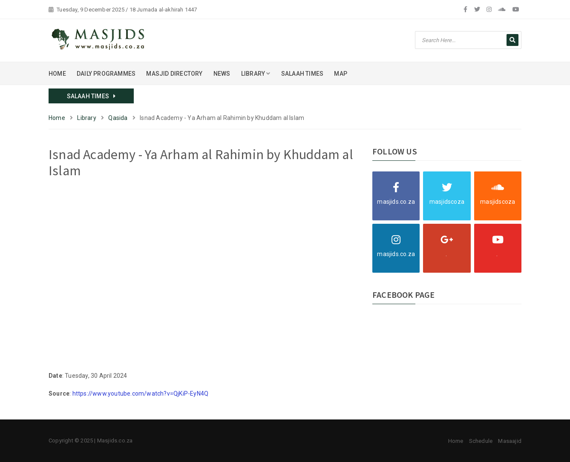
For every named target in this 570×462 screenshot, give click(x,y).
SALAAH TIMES (302, 73)
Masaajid (509, 441)
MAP (340, 73)
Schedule (481, 441)
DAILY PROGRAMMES (106, 73)
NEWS (221, 73)
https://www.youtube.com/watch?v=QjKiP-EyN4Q (140, 393)
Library (86, 117)
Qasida (117, 117)
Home (57, 117)
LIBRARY (256, 73)
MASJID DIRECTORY (174, 73)
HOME (57, 73)
